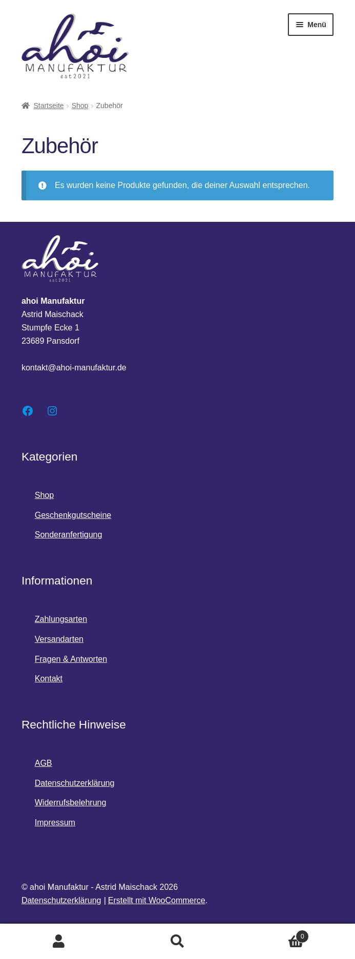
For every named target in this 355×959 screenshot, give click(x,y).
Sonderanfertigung (68, 534)
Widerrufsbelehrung (71, 802)
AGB (43, 763)
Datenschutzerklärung (75, 783)
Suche (177, 941)
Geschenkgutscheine (73, 515)
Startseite (48, 105)
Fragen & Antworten (71, 659)
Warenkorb (273, 934)
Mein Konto (59, 941)
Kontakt (48, 678)
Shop (80, 105)
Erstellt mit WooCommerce (156, 900)
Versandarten (59, 639)
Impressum (55, 822)
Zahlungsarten (61, 619)
